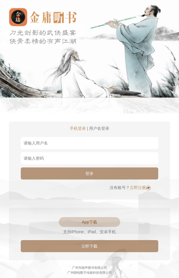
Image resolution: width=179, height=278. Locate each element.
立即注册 (140, 187)
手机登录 (78, 128)
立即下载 (89, 246)
